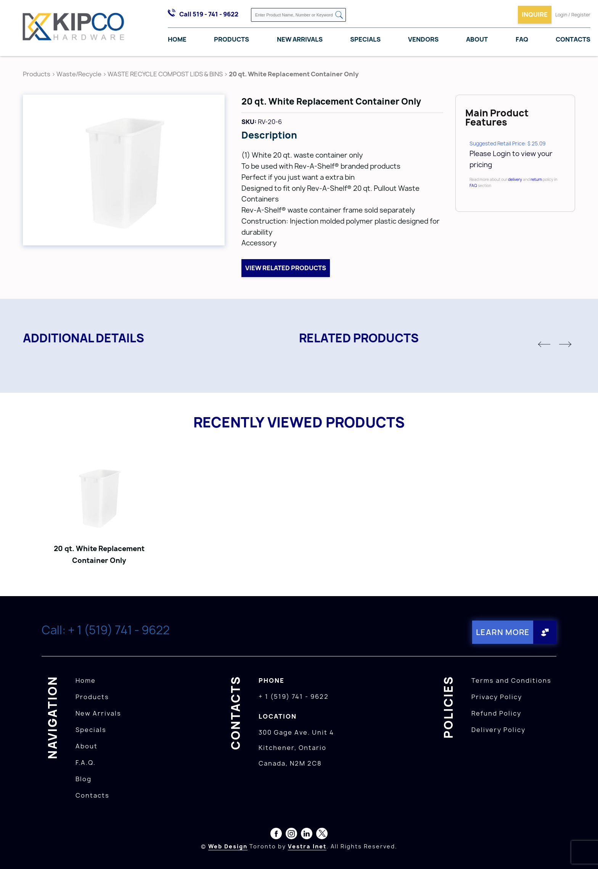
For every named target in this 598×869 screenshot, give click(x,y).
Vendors (423, 39)
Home (177, 39)
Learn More (503, 632)
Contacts (573, 39)
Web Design (228, 846)
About (477, 39)
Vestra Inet (307, 846)
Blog (84, 779)
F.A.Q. (86, 762)
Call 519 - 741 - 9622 (208, 14)
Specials (365, 39)
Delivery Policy (498, 730)
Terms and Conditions (511, 680)
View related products (285, 268)
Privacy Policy (496, 697)
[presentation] (583, 852)
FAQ (522, 39)
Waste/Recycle (79, 74)
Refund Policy (496, 713)
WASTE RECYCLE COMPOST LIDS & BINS (165, 74)
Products (231, 39)
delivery (515, 179)
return (536, 179)
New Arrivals (300, 39)
